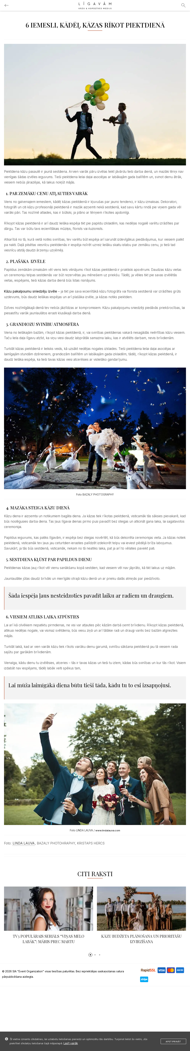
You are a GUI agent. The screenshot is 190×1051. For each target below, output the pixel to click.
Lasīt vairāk (71, 1043)
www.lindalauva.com (107, 830)
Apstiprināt (173, 1041)
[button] (90, 955)
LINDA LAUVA (24, 843)
